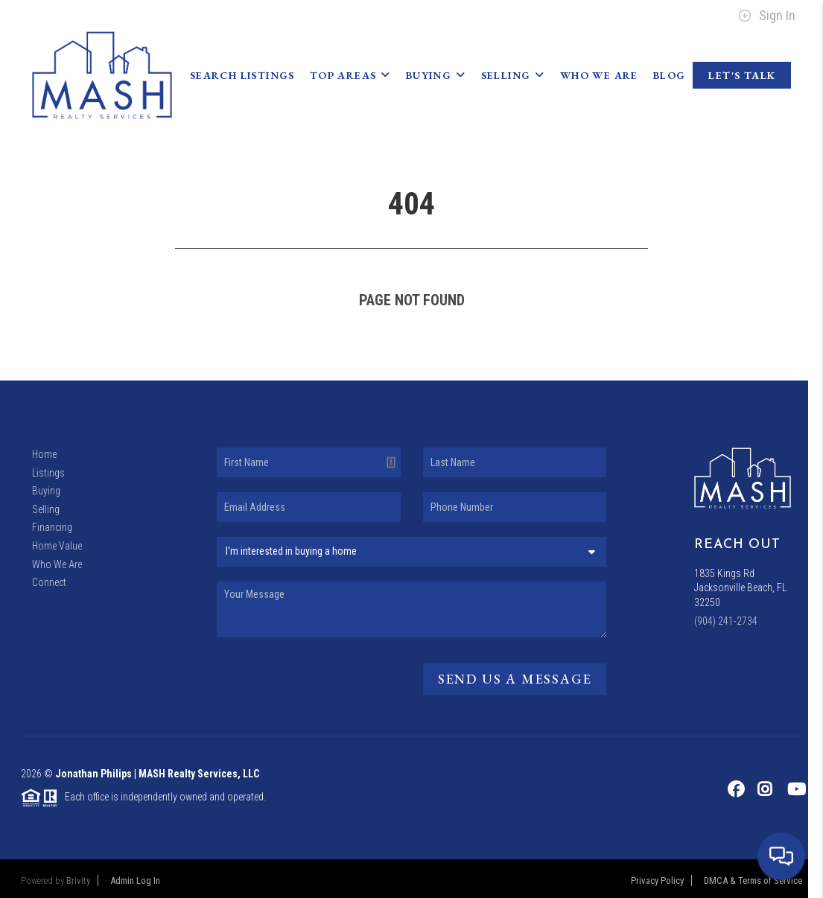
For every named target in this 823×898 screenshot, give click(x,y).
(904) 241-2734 (725, 621)
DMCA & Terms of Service (753, 880)
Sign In (766, 15)
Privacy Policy (657, 880)
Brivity (78, 880)
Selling (513, 75)
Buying (436, 75)
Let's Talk (741, 75)
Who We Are (599, 75)
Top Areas (350, 75)
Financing (52, 527)
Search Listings (242, 75)
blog (669, 75)
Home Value (57, 546)
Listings (48, 473)
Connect (49, 582)
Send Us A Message (515, 678)
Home (44, 454)
